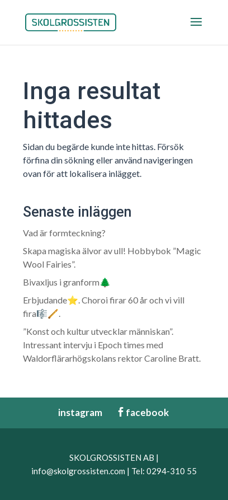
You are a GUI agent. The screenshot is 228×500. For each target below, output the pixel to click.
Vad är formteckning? (64, 232)
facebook (142, 412)
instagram (74, 412)
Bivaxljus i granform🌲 (67, 282)
